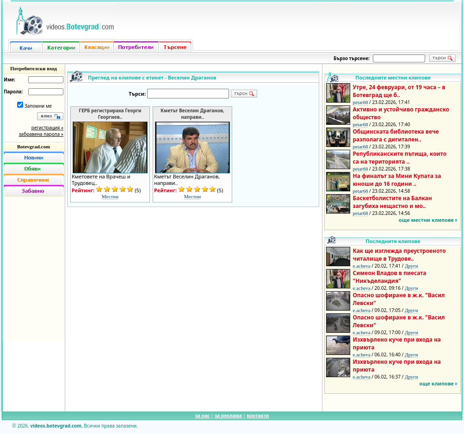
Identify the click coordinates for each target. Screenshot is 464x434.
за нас (202, 415)
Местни (110, 196)
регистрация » (47, 127)
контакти (258, 415)
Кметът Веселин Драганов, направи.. (192, 113)
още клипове (436, 383)
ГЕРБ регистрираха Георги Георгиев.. (110, 113)
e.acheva (362, 266)
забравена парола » (41, 134)
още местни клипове (426, 219)
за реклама (228, 415)
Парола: (13, 91)
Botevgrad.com (33, 146)
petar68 (360, 102)
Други (411, 266)
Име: (9, 79)
